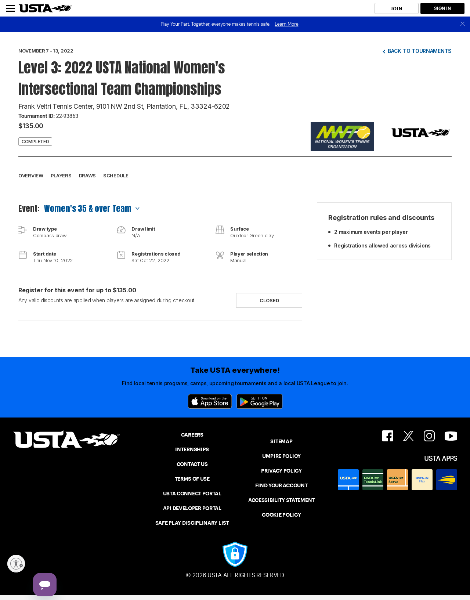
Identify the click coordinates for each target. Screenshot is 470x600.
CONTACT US (192, 464)
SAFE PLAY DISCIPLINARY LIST (192, 523)
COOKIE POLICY (281, 515)
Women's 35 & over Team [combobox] (87, 208)
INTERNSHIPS (192, 449)
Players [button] (61, 175)
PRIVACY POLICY (281, 471)
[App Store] (210, 401)
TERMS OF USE (192, 479)
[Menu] (10, 8)
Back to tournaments (420, 51)
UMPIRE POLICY (281, 456)
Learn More (286, 24)
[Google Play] (259, 401)
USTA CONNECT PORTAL (192, 493)
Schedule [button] (116, 175)
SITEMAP (281, 441)
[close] (462, 24)
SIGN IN (442, 8)
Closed (269, 300)
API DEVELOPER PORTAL (192, 508)
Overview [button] (30, 175)
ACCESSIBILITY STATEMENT (281, 500)
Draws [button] (87, 175)
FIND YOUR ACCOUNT (281, 485)
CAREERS (192, 435)
